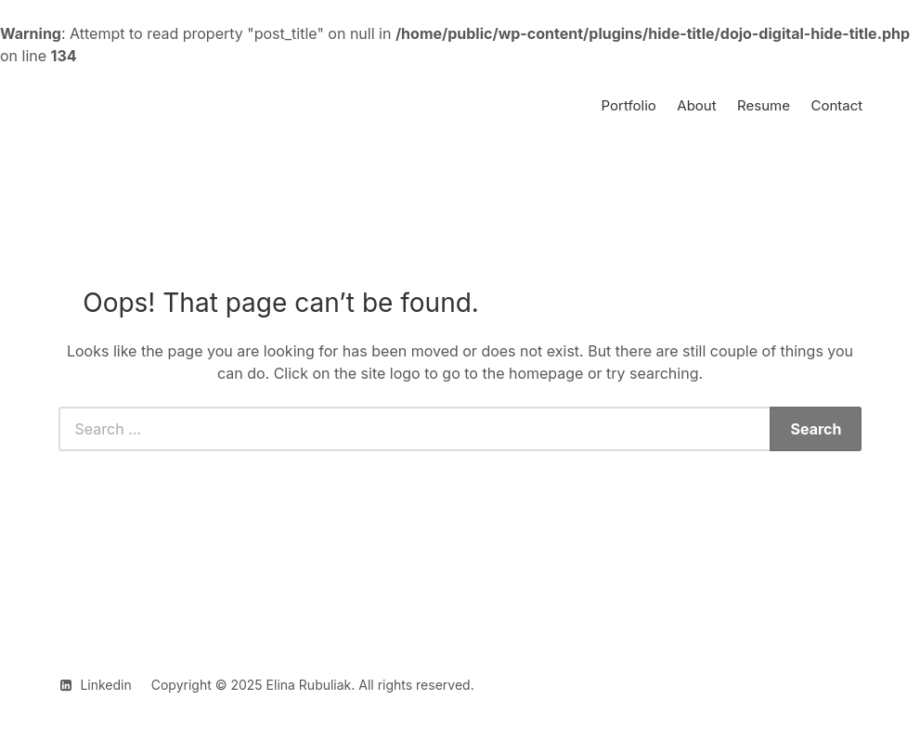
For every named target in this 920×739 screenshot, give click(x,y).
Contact (836, 105)
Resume (763, 105)
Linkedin (105, 685)
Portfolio (629, 105)
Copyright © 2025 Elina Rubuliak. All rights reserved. (312, 685)
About (696, 105)
